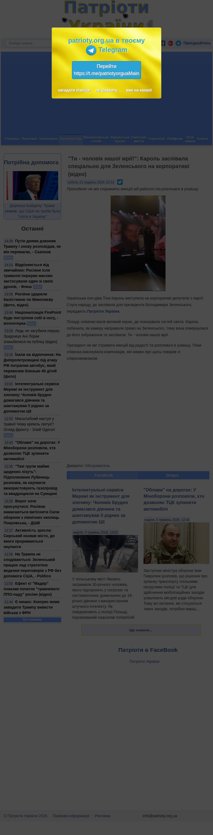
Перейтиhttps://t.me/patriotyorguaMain (106, 70)
